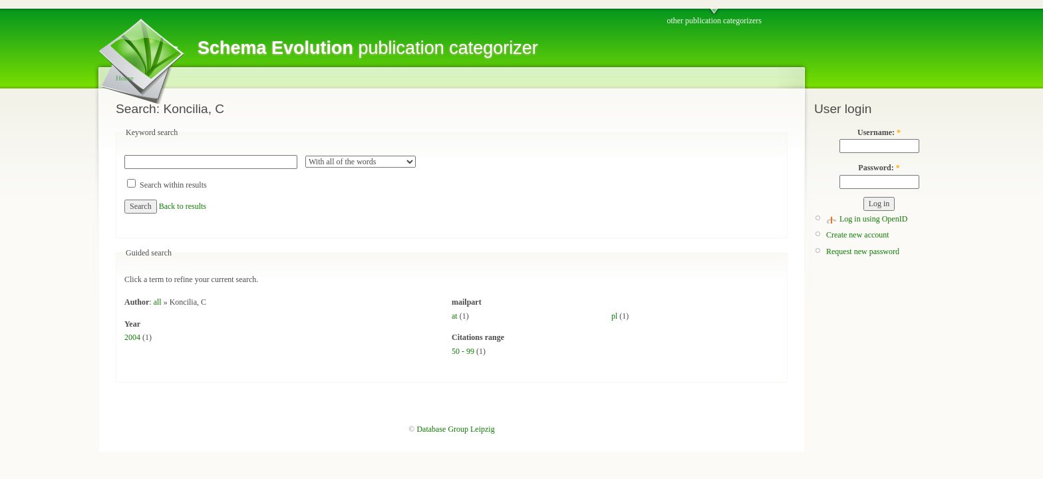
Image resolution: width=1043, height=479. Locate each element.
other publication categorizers (714, 20)
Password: (878, 167)
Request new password (862, 251)
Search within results (167, 185)
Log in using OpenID (873, 219)
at (455, 316)
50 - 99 (463, 351)
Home (125, 78)
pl (614, 316)
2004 (132, 337)
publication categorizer (368, 48)
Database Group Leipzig (455, 429)
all (158, 302)
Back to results (182, 206)
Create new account (857, 235)
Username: (879, 132)
